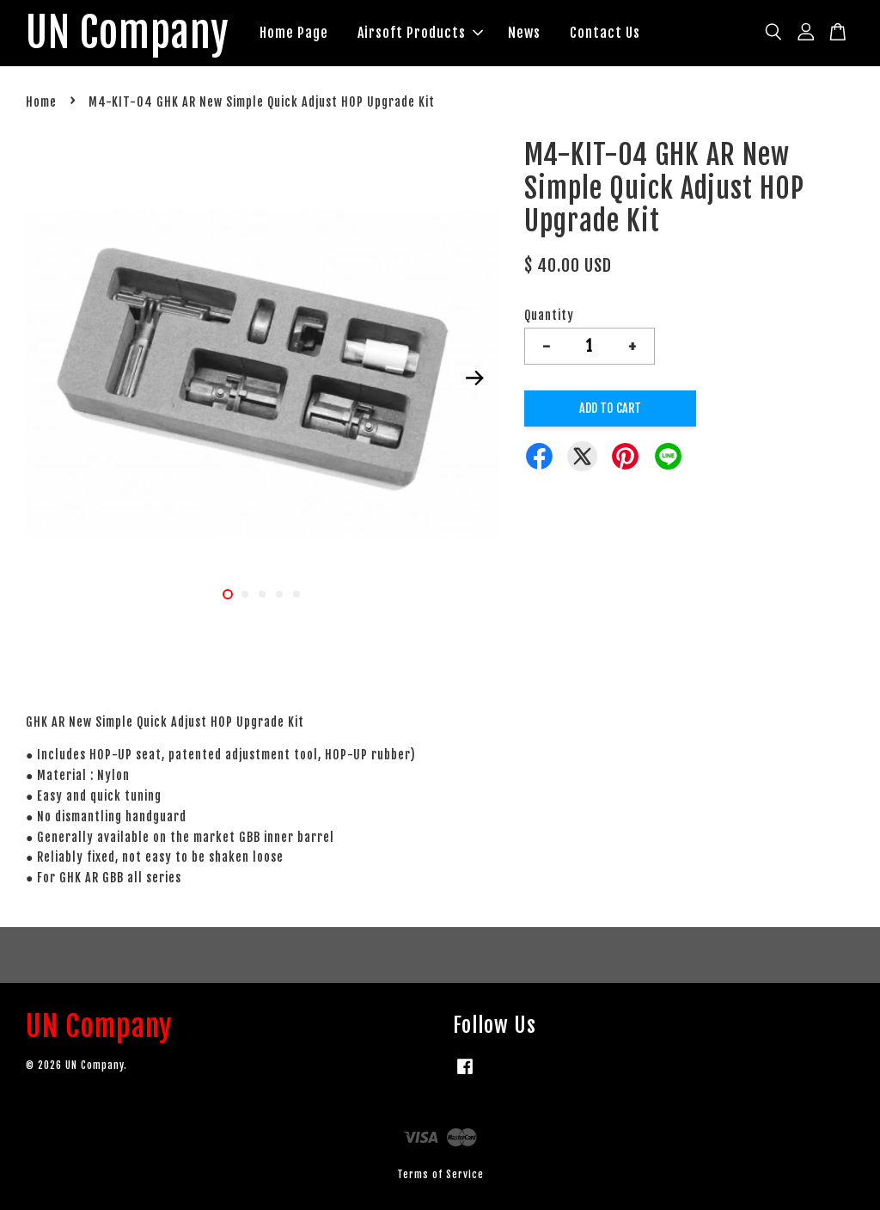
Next (475, 378)
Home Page (295, 32)
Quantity (549, 316)
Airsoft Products (422, 32)
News (526, 32)
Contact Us (606, 32)
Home (41, 102)
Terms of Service (440, 1175)
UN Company (128, 33)
